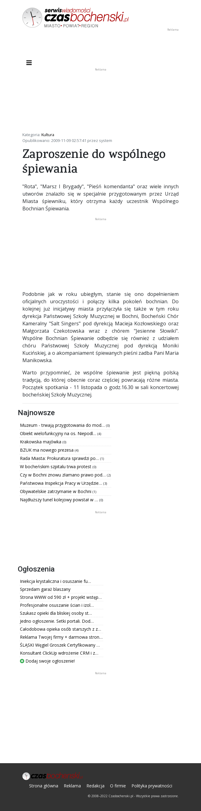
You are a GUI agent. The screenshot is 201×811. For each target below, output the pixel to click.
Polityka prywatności (151, 786)
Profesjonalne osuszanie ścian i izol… (57, 605)
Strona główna (43, 786)
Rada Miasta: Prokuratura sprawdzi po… (60, 458)
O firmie (118, 786)
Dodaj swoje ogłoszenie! (47, 661)
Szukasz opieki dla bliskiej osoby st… (56, 613)
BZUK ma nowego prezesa (47, 450)
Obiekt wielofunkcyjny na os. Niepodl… (58, 433)
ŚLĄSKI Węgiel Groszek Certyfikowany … (60, 645)
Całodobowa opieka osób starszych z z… (60, 629)
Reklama (72, 786)
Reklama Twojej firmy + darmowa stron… (61, 637)
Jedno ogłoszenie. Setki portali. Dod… (57, 621)
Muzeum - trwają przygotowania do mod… (63, 425)
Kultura (47, 134)
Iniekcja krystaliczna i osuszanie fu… (55, 581)
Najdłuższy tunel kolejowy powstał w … (59, 500)
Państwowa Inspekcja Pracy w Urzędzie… (61, 483)
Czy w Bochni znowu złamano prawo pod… (63, 475)
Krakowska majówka (41, 442)
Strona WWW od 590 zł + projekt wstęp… (61, 597)
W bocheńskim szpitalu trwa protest (56, 466)
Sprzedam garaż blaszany (45, 589)
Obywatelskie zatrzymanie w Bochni (56, 491)
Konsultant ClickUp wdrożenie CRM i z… (59, 653)
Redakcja (95, 786)
